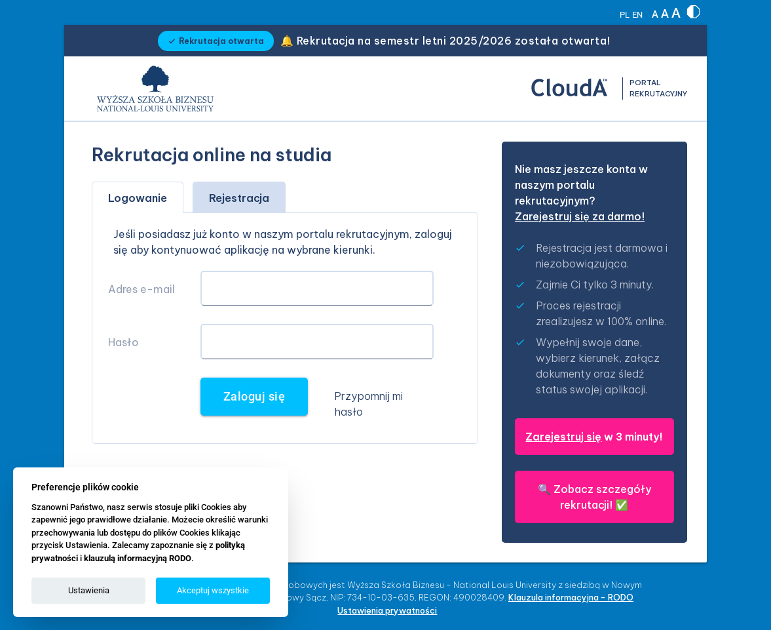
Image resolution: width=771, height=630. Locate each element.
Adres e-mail (141, 289)
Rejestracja (239, 198)
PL (625, 15)
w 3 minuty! (594, 436)
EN (637, 15)
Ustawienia (88, 590)
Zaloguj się (254, 396)
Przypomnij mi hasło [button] (368, 403)
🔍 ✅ (594, 496)
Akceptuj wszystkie (213, 590)
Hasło (123, 342)
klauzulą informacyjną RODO (137, 558)
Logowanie (137, 198)
